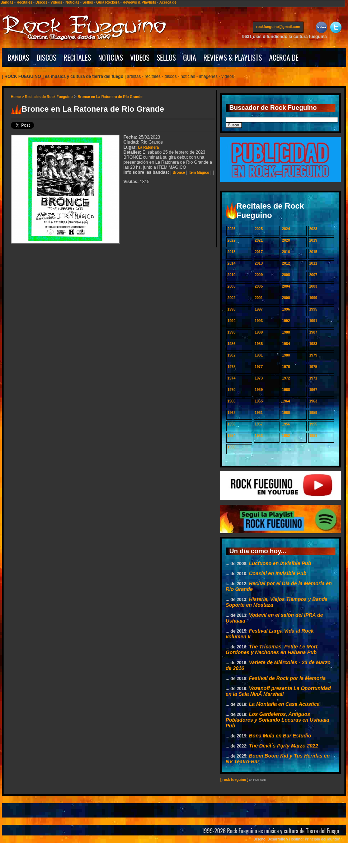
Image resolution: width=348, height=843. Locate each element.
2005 (259, 286)
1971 (313, 378)
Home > (18, 97)
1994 (231, 321)
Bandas (6, 2)
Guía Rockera (107, 2)
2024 (286, 229)
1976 (286, 367)
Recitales (24, 2)
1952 (286, 436)
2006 (231, 286)
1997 (259, 309)
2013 (259, 263)
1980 (286, 355)
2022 (231, 240)
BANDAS (18, 57)
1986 (231, 344)
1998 (231, 309)
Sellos (88, 2)
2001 (259, 298)
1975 (313, 367)
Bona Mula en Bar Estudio (280, 736)
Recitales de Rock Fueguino (48, 97)
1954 (231, 436)
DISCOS (47, 57)
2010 (231, 275)
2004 (286, 286)
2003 (313, 286)
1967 (313, 390)
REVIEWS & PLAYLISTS (232, 57)
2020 (286, 240)
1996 (286, 309)
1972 (286, 378)
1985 (259, 344)
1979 (313, 355)
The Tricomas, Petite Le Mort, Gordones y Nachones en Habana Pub (272, 649)
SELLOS (166, 57)
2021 (259, 240)
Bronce (179, 172)
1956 (286, 424)
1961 (259, 413)
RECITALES (77, 57)
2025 (259, 229)
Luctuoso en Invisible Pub (280, 563)
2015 (313, 252)
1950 (231, 447)
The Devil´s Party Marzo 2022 (283, 746)
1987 (313, 332)
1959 (313, 413)
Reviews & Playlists (139, 2)
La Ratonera (148, 147)
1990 (231, 332)
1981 (259, 355)
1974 (231, 378)
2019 (313, 240)
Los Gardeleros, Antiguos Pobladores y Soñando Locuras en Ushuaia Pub (277, 719)
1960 (286, 413)
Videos (56, 2)
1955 (313, 424)
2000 (286, 298)
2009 (259, 275)
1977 (259, 367)
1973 (259, 378)
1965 (259, 401)
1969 (259, 390)
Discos (41, 2)
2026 (231, 229)
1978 (231, 367)
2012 (286, 263)
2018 (231, 252)
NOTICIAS (110, 57)
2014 (231, 263)
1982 (231, 355)
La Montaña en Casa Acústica (284, 704)
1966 (231, 401)
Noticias (72, 2)
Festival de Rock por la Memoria (287, 678)
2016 (286, 252)
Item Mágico (198, 172)
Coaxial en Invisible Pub (277, 573)
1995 (313, 309)
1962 (231, 413)
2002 (231, 298)
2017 (259, 252)
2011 (313, 263)
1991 (313, 321)
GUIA (189, 57)
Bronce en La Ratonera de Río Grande (109, 97)
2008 (286, 275)
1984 (286, 344)
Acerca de (168, 2)
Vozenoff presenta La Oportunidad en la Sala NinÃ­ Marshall (278, 691)
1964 (286, 401)
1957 (259, 424)
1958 (231, 424)
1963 (313, 401)
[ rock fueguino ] (234, 780)
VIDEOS (140, 57)
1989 (259, 332)
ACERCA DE (283, 57)
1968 (286, 390)
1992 (286, 321)
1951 (313, 436)
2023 (313, 229)
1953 (259, 436)
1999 (313, 298)
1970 (231, 390)
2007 (313, 275)
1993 (259, 321)
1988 (286, 332)
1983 (313, 344)
